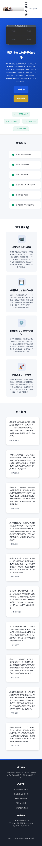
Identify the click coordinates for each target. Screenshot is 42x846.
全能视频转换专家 (21, 798)
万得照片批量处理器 (21, 808)
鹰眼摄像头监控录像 (21, 794)
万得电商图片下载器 (21, 789)
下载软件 (21, 89)
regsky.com (25, 826)
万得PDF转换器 (21, 803)
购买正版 (21, 99)
